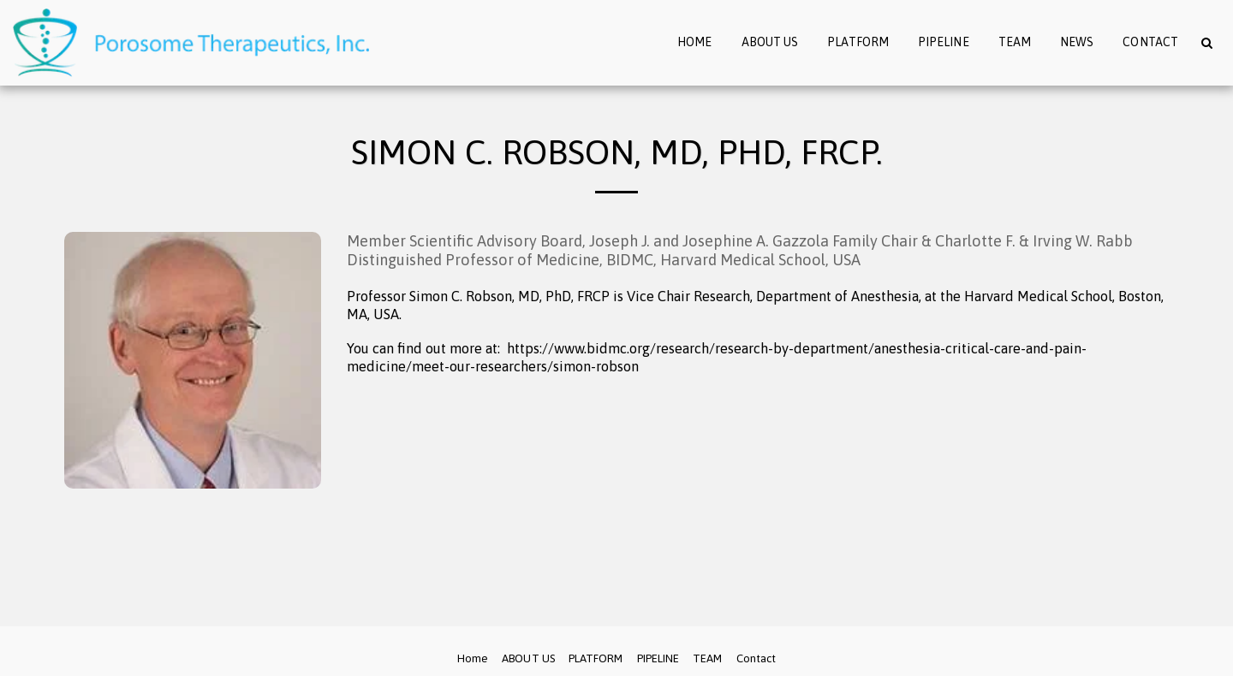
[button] (1206, 42)
